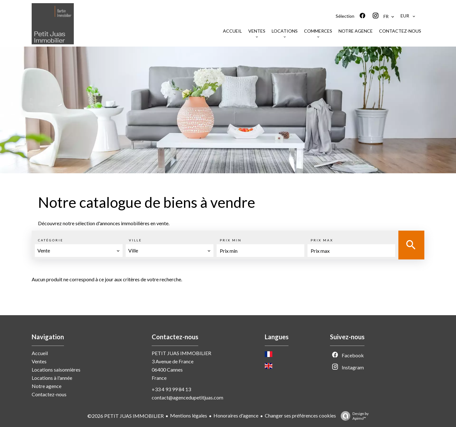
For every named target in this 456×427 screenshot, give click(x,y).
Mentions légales (188, 415)
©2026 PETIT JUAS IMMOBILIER (125, 416)
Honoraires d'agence (235, 415)
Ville (135, 240)
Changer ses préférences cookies (300, 415)
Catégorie (50, 240)
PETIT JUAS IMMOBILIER (181, 353)
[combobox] (79, 250)
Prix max (322, 240)
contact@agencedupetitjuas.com (187, 397)
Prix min (231, 240)
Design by (353, 416)
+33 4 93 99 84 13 (171, 389)
